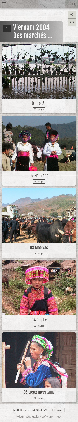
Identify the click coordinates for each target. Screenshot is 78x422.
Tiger (58, 416)
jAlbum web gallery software (34, 416)
